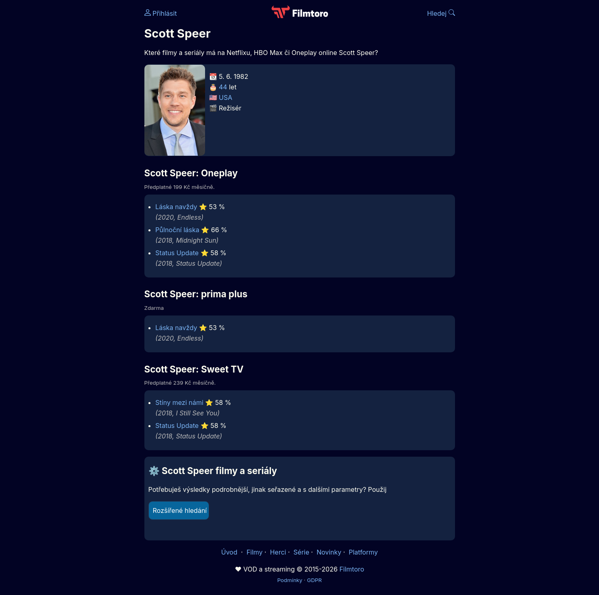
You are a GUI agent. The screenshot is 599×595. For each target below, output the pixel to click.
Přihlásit (160, 13)
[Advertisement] (85, 124)
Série (301, 552)
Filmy (254, 552)
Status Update (177, 253)
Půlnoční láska (177, 230)
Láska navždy (176, 207)
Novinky (329, 552)
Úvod (230, 552)
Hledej (441, 13)
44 (223, 87)
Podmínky (289, 580)
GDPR (314, 580)
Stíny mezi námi (179, 402)
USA (225, 97)
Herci (278, 552)
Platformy (363, 552)
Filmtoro (351, 569)
